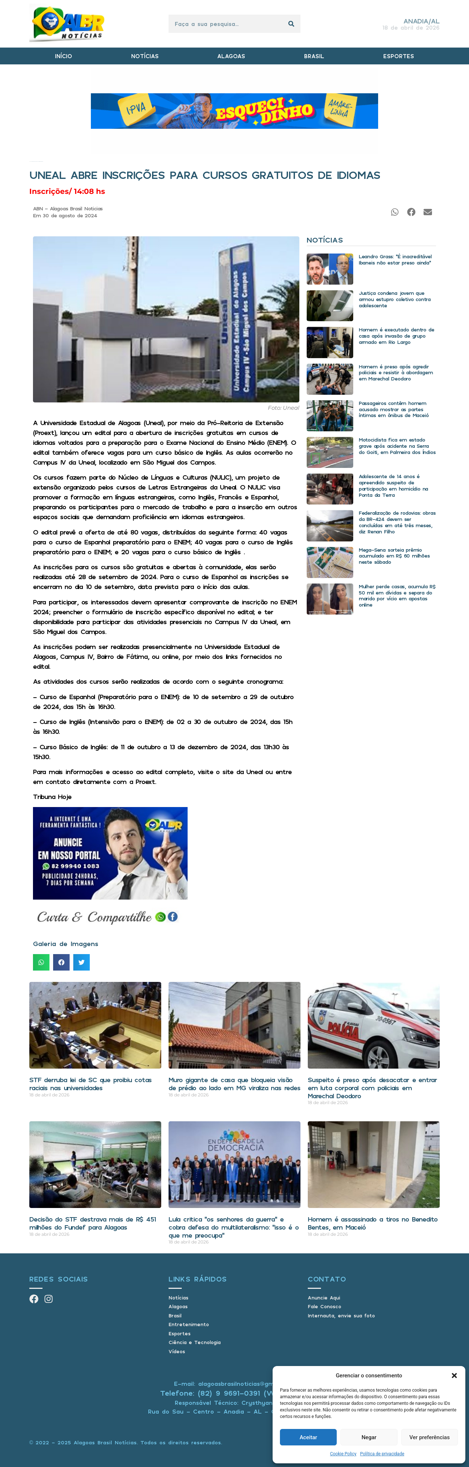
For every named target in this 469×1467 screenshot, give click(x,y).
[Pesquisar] (291, 24)
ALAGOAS (231, 56)
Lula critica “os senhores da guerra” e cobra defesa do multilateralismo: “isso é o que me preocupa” (233, 1227)
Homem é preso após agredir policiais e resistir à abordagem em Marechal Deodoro (396, 372)
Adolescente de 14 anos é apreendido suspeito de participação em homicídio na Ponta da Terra (393, 485)
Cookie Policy (343, 1453)
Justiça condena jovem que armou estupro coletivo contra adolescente (395, 299)
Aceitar (308, 1437)
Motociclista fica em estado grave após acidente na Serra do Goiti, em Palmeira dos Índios (397, 445)
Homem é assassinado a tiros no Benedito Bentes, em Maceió (372, 1223)
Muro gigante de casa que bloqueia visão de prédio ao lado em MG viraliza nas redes (234, 1084)
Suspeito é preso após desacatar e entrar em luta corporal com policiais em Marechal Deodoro (372, 1087)
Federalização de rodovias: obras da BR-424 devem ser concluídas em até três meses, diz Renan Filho (397, 522)
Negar (369, 1437)
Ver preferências (429, 1437)
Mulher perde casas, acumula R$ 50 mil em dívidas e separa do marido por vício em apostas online (397, 595)
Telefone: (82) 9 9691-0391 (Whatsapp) (234, 1392)
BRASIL (314, 56)
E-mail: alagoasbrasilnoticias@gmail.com (234, 1383)
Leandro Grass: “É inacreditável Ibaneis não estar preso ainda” (395, 259)
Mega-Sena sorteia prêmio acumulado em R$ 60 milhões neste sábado (394, 556)
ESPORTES (398, 56)
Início (29, 161)
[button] (454, 1375)
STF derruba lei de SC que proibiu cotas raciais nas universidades (90, 1084)
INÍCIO (63, 56)
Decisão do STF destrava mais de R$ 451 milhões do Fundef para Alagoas (92, 1223)
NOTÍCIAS (145, 56)
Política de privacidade (382, 1453)
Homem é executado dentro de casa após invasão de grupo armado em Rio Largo (396, 335)
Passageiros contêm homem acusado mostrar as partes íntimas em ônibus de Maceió (394, 409)
